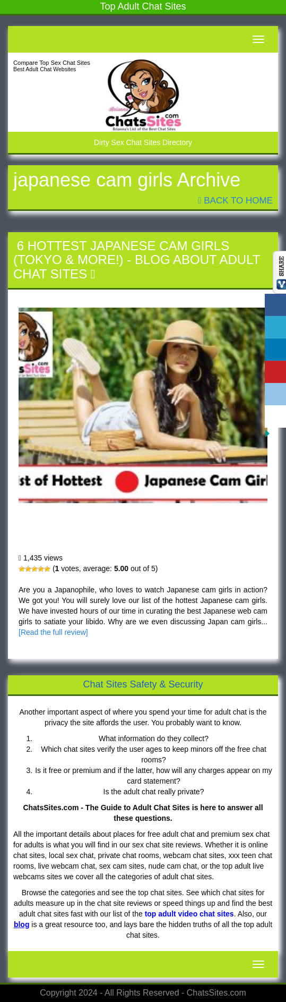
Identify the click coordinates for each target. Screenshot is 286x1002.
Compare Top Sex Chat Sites (51, 63)
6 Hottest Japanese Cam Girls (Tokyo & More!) (121, 253)
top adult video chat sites (189, 914)
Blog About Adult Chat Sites (136, 266)
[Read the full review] (53, 632)
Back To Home (235, 201)
